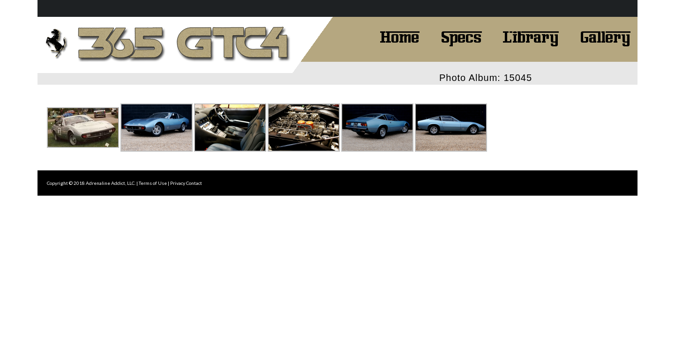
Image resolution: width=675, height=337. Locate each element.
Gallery (605, 36)
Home (400, 36)
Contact (194, 183)
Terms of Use (153, 183)
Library (531, 36)
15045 (517, 78)
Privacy (177, 183)
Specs (461, 36)
